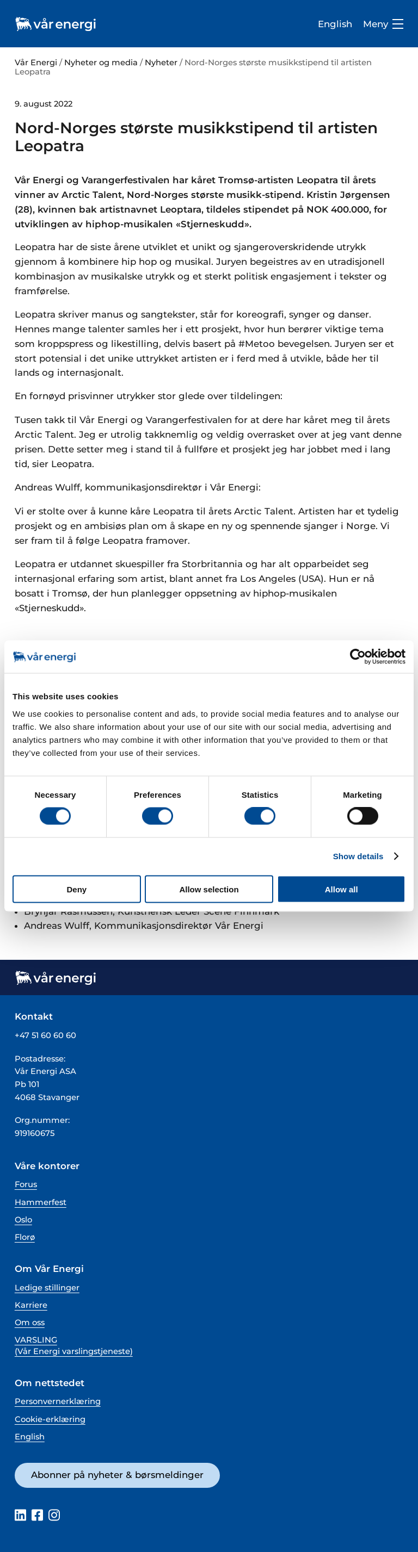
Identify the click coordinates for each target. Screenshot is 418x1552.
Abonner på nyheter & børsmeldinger (117, 1474)
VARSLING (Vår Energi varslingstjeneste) (74, 1345)
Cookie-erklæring (50, 1419)
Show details (358, 856)
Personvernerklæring (58, 1401)
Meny (383, 24)
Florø (25, 1237)
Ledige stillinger (47, 1288)
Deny (76, 888)
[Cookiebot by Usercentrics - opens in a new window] (357, 657)
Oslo (23, 1220)
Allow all (341, 888)
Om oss (30, 1322)
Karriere (31, 1305)
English (335, 23)
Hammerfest (40, 1202)
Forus (26, 1184)
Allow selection (208, 888)
